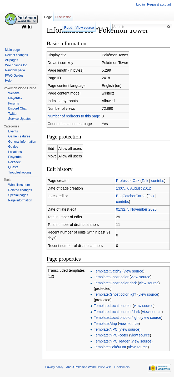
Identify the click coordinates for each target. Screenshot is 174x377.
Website (13, 93)
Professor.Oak (128, 180)
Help (8, 80)
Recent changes (16, 55)
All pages (11, 60)
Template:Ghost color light (115, 294)
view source (133, 271)
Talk (145, 180)
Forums (13, 103)
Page (48, 17)
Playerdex (15, 98)
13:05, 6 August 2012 (133, 188)
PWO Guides (14, 75)
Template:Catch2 (107, 271)
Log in (140, 4)
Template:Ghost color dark (115, 283)
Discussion (63, 17)
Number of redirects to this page (74, 116)
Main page (12, 50)
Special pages (18, 195)
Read (68, 27)
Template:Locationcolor (113, 306)
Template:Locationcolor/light (117, 317)
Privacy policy (54, 367)
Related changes (20, 190)
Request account (159, 4)
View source (85, 27)
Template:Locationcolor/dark (117, 312)
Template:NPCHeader (112, 341)
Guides (13, 146)
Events (13, 131)
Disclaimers (122, 367)
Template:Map (105, 323)
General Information (22, 141)
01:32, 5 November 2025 (136, 209)
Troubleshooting (19, 172)
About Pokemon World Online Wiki (88, 367)
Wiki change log (16, 65)
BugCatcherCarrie (131, 196)
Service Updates (19, 119)
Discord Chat (17, 108)
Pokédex (14, 162)
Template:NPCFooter (111, 335)
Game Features (19, 136)
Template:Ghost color (111, 277)
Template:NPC (105, 329)
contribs (157, 180)
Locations (15, 152)
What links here (19, 185)
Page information (20, 200)
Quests (13, 167)
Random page (15, 70)
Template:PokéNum (110, 347)
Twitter (12, 114)
